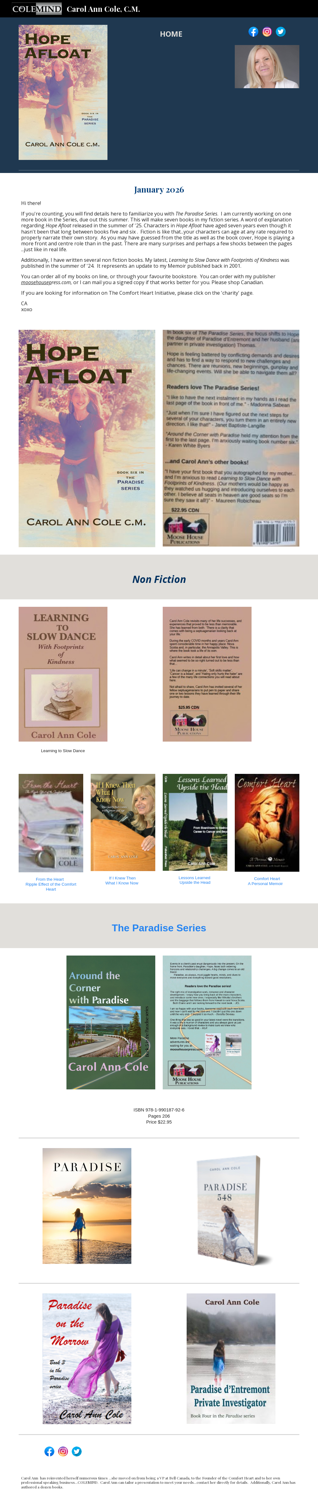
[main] (171, 34)
